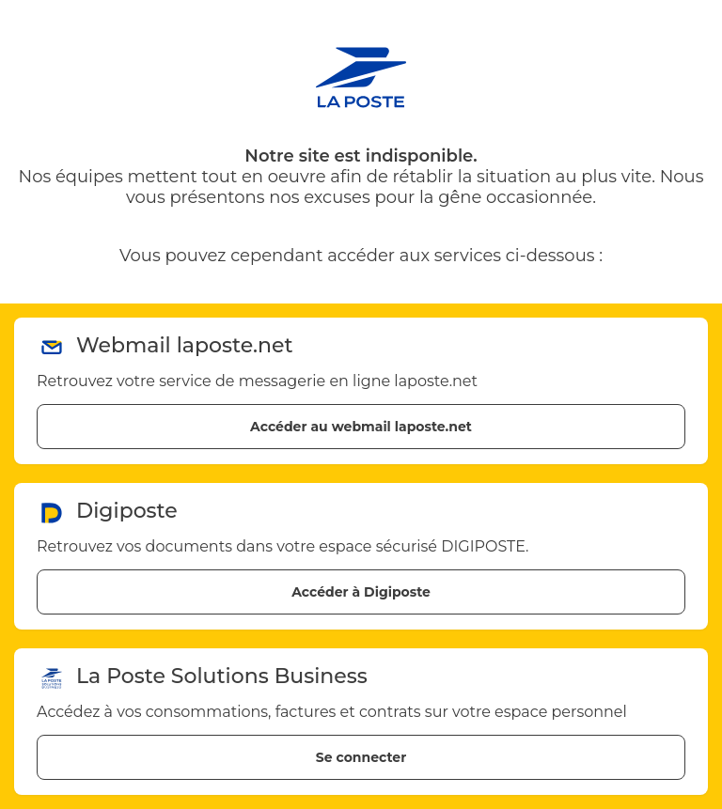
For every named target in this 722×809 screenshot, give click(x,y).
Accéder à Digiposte (361, 591)
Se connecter (361, 757)
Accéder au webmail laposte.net (361, 426)
